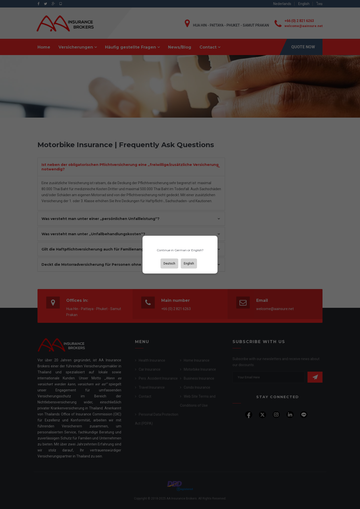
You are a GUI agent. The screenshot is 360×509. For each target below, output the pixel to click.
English (189, 263)
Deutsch (169, 263)
